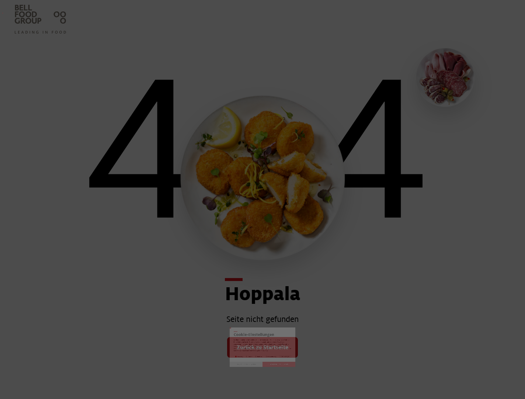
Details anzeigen (369, 244)
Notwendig (156, 244)
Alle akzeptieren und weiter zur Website (340, 280)
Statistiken (250, 244)
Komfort (203, 244)
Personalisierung (307, 244)
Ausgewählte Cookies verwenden (185, 280)
